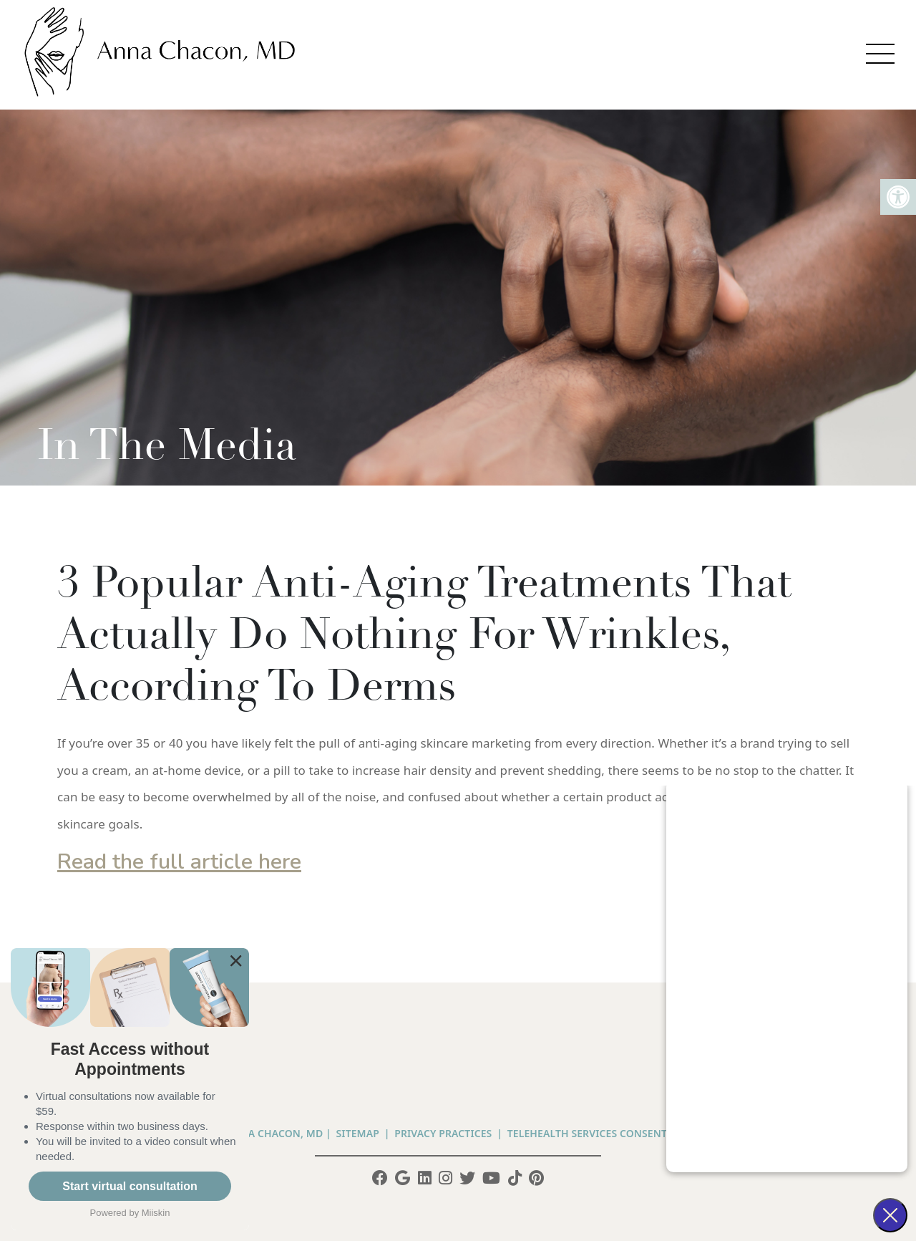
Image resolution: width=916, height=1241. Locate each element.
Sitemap (357, 1133)
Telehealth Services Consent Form (603, 1133)
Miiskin (156, 1212)
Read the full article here (179, 862)
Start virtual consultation (129, 1186)
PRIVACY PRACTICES (443, 1133)
